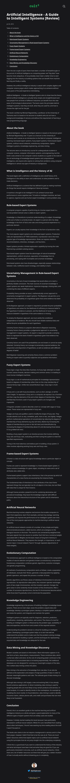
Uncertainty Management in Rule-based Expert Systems (29, 43)
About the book (15, 33)
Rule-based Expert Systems (19, 39)
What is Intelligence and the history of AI (24, 36)
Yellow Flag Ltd (33, 777)
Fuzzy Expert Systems (17, 46)
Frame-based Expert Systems (20, 49)
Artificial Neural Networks (19, 53)
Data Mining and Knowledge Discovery (23, 63)
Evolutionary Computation (19, 56)
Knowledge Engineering (18, 59)
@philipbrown (36, 771)
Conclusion (13, 66)
